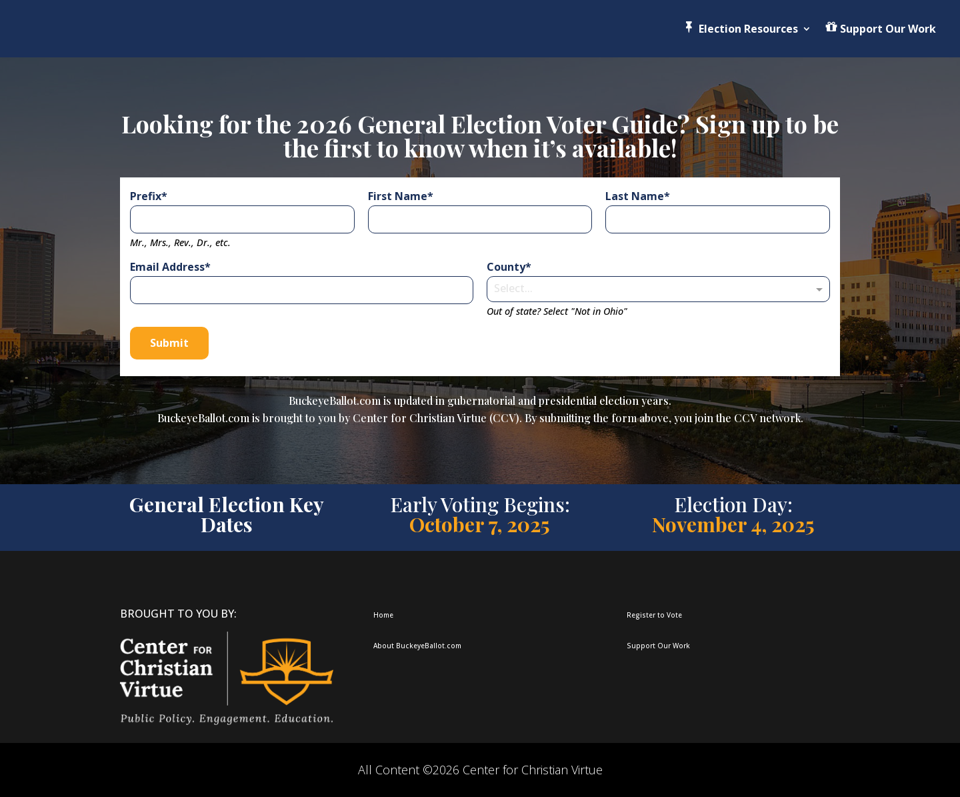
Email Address (167, 266)
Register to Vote (654, 615)
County (506, 266)
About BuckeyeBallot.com (417, 645)
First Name (397, 196)
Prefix (145, 196)
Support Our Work (658, 645)
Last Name (634, 196)
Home (383, 615)
